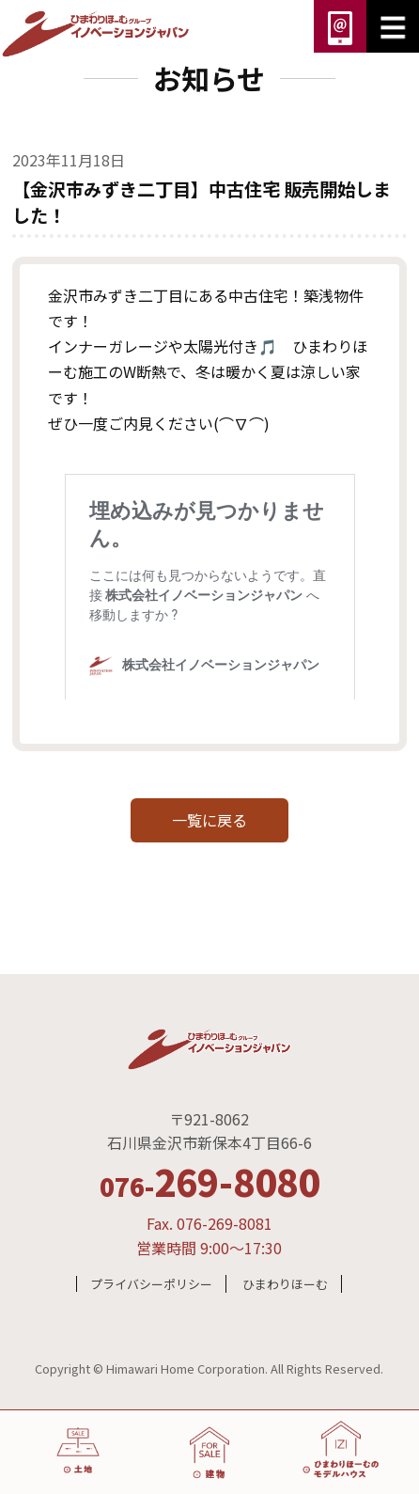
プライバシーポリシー (151, 1284)
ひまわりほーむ (285, 1284)
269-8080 (209, 1181)
